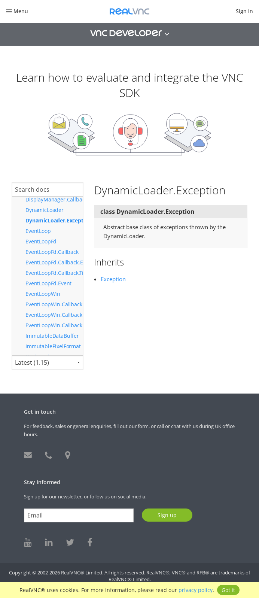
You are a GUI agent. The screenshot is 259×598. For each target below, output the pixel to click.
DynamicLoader (44, 209)
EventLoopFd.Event (48, 283)
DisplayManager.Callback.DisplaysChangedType (54, 199)
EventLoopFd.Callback (52, 251)
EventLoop (38, 230)
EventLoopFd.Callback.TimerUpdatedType (54, 272)
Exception (113, 279)
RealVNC (129, 11)
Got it (228, 590)
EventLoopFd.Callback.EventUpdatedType (54, 262)
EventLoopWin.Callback (53, 304)
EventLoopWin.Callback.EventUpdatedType (54, 314)
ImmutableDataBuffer (52, 335)
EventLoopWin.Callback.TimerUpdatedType (54, 325)
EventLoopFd (41, 241)
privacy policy (196, 590)
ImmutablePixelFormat (53, 346)
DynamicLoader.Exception (54, 220)
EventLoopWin (42, 293)
